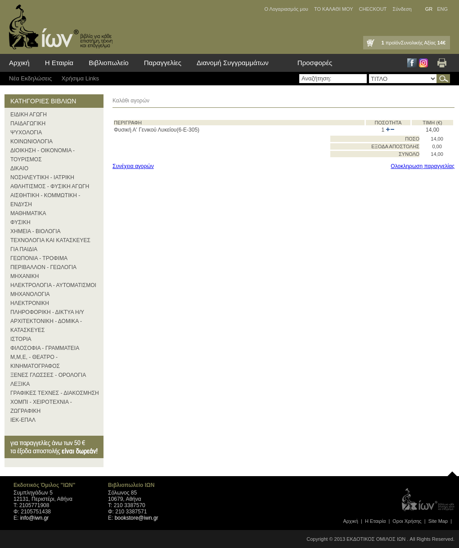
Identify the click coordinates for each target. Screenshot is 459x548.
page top (452, 471)
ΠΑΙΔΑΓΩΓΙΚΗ (27, 123)
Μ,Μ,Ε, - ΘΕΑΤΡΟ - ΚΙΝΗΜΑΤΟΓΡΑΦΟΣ (35, 361)
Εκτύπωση (442, 62)
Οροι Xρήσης (406, 521)
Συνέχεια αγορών (133, 166)
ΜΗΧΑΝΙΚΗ (24, 276)
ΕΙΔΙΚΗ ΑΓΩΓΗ (28, 114)
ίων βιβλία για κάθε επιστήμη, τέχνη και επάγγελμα (58, 27)
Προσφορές (314, 62)
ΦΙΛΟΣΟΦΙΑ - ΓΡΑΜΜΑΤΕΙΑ (44, 348)
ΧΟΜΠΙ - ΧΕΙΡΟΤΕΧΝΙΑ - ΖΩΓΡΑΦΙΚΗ (41, 406)
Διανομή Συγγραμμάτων (233, 62)
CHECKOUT (373, 9)
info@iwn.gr (34, 518)
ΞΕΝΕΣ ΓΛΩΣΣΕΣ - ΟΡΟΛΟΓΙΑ (48, 375)
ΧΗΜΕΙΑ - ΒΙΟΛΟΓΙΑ (35, 231)
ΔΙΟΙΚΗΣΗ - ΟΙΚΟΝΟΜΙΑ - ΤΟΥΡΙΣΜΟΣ (42, 155)
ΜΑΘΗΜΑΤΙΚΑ (28, 213)
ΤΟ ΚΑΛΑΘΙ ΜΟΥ (333, 9)
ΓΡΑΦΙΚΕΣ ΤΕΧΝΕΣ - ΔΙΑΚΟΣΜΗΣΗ (54, 393)
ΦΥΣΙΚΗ (20, 222)
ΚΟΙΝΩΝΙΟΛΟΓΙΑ (31, 141)
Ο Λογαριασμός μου (286, 9)
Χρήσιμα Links (80, 78)
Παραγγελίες (162, 62)
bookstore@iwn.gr (136, 518)
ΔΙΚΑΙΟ (19, 168)
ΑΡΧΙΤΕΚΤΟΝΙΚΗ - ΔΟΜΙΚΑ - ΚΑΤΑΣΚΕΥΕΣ (46, 325)
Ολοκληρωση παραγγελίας (422, 166)
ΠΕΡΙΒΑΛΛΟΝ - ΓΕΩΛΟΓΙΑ (43, 267)
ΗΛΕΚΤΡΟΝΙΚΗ (29, 303)
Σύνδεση (401, 9)
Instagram (423, 62)
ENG (442, 9)
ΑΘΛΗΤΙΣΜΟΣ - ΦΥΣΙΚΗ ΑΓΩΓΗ (49, 186)
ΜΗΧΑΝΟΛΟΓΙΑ (30, 294)
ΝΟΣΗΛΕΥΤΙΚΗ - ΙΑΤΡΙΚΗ (42, 177)
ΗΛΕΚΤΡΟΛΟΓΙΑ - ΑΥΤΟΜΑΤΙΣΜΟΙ (53, 285)
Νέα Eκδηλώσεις (30, 78)
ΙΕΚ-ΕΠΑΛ (23, 420)
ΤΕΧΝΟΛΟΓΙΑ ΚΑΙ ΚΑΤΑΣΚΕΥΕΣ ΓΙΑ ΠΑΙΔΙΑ (50, 244)
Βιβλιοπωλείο (108, 62)
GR (429, 9)
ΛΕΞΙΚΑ (20, 384)
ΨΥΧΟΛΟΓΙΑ (26, 132)
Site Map (438, 521)
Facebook (412, 62)
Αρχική (19, 62)
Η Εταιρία (59, 62)
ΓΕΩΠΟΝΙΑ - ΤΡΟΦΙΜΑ (39, 258)
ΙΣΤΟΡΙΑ (21, 339)
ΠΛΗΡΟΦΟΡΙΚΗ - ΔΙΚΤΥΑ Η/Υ (47, 312)
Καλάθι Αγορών (370, 42)
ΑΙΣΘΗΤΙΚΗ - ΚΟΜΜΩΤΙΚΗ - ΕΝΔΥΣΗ (45, 200)
